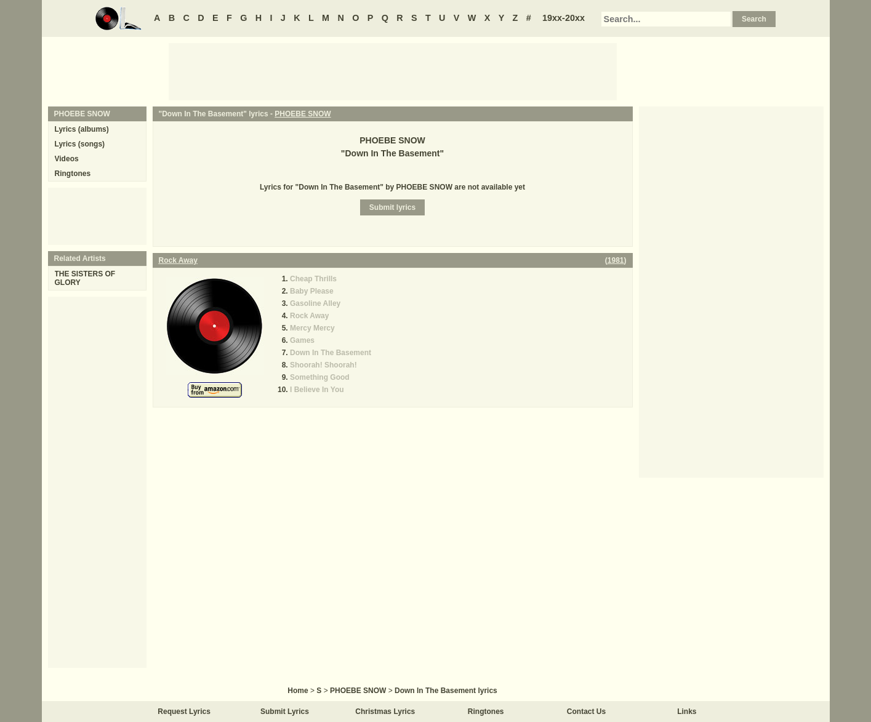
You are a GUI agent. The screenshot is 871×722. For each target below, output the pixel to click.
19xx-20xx (563, 18)
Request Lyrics (184, 711)
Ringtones (73, 173)
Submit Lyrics (284, 711)
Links (686, 711)
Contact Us (586, 711)
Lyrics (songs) (80, 144)
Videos (67, 158)
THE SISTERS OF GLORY (85, 278)
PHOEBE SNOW (303, 114)
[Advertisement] (393, 70)
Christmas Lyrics (385, 711)
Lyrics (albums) (82, 129)
